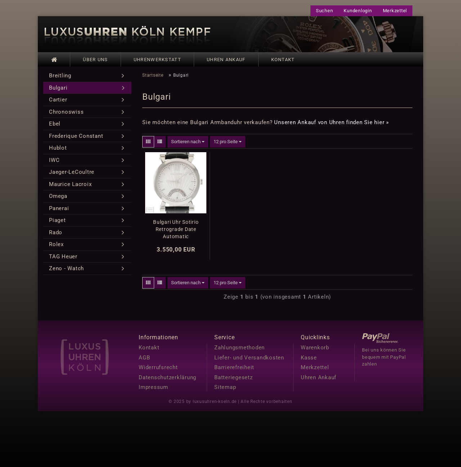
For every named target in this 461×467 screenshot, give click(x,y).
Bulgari (58, 90)
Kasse (309, 360)
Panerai (59, 211)
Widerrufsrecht (158, 370)
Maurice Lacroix (70, 186)
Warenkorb (315, 350)
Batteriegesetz (233, 379)
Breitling (60, 78)
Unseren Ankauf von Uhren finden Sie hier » (331, 125)
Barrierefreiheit (234, 370)
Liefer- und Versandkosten (249, 360)
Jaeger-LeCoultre (71, 174)
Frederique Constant (76, 138)
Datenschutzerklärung (167, 379)
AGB (144, 360)
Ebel (55, 126)
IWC (54, 162)
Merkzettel (395, 10)
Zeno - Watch (66, 271)
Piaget (57, 222)
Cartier (58, 102)
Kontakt (283, 59)
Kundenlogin (358, 10)
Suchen (324, 10)
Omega (58, 198)
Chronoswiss (66, 114)
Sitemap (225, 389)
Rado (55, 235)
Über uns (95, 59)
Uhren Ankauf (226, 59)
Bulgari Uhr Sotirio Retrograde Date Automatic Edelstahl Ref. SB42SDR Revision (175, 231)
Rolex (56, 247)
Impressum (153, 389)
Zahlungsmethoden (239, 350)
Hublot (58, 150)
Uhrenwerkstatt (157, 59)
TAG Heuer (63, 259)
